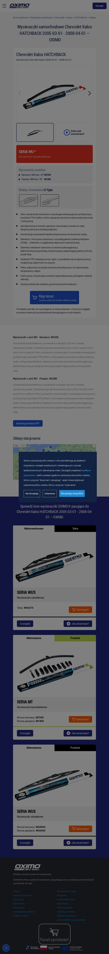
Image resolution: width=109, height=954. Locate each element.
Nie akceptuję (32, 493)
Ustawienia (50, 493)
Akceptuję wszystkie (72, 493)
